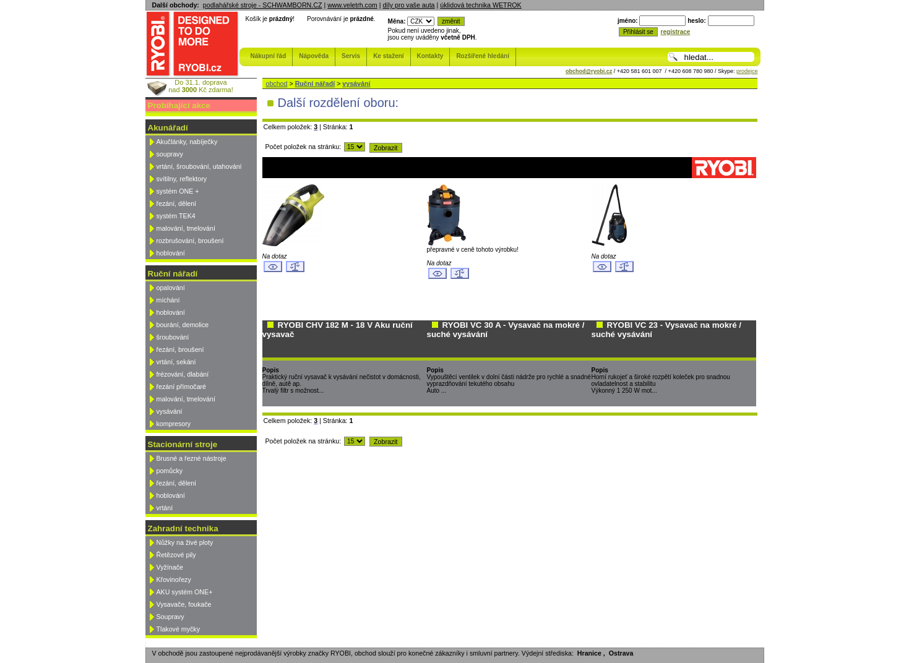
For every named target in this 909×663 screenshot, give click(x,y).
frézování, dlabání (183, 374)
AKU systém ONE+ (185, 592)
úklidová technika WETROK (480, 5)
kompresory (174, 423)
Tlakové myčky (178, 629)
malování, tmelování (186, 228)
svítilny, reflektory (182, 178)
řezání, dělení (177, 203)
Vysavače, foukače (184, 604)
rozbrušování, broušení (190, 240)
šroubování (173, 337)
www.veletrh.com (352, 5)
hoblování (171, 253)
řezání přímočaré (182, 386)
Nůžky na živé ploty (185, 542)
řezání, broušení (180, 349)
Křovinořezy (174, 579)
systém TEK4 (176, 216)
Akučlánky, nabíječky (187, 141)
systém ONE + (178, 191)
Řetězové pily (176, 554)
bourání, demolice (183, 324)
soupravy (170, 154)
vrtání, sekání (176, 362)
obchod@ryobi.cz (589, 71)
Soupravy (170, 616)
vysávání (170, 411)
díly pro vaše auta (408, 5)
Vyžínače (170, 567)
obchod (277, 83)
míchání (168, 300)
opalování (171, 287)
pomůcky (170, 470)
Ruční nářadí (315, 83)
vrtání (165, 507)
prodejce (747, 71)
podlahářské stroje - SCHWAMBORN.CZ (262, 5)
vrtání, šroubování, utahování (199, 166)
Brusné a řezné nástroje (191, 458)
